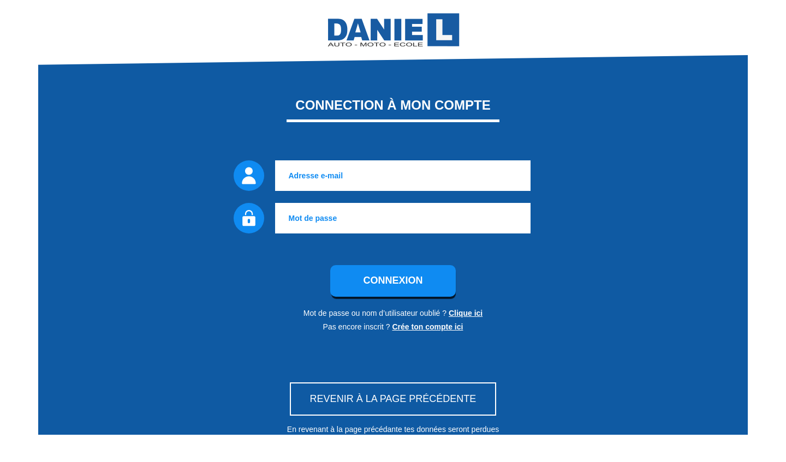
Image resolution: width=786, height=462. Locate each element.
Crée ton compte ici (427, 326)
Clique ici (466, 313)
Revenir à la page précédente (393, 398)
